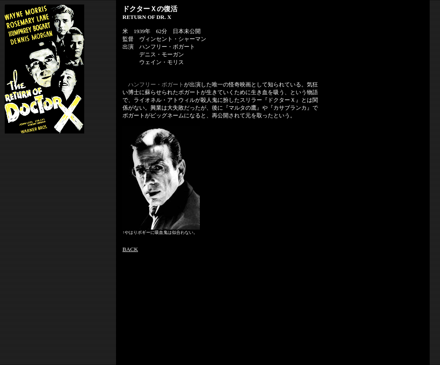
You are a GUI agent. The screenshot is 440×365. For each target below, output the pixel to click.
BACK (130, 249)
